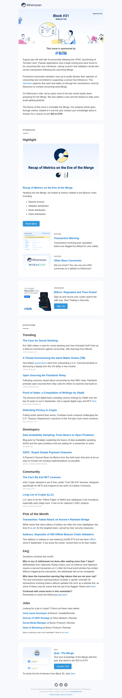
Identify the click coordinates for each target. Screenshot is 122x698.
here (94, 401)
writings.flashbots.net (31, 387)
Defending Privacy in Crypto (40, 410)
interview (27, 83)
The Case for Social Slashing (40, 340)
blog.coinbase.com (30, 422)
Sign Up (61, 306)
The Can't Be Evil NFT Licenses (42, 477)
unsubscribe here (76, 691)
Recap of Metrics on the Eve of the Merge (48, 187)
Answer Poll (63, 666)
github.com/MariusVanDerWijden (35, 464)
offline (93, 539)
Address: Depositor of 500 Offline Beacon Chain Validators (58, 534)
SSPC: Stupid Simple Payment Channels (47, 452)
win (34, 528)
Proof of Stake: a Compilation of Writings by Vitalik (53, 392)
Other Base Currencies (68, 260)
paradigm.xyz (28, 446)
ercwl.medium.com (30, 352)
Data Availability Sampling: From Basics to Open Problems (58, 435)
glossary (62, 595)
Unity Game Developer (35, 613)
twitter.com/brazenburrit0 (32, 506)
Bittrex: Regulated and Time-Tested (75, 292)
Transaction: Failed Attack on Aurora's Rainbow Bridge (56, 519)
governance (41, 363)
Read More (31, 224)
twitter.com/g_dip (29, 369)
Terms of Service (66, 694)
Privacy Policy (54, 694)
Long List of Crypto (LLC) (38, 494)
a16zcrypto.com (29, 489)
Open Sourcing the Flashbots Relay (44, 375)
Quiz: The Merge (64, 653)
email (66, 633)
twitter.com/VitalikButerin (32, 404)
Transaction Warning (66, 238)
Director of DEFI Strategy (36, 618)
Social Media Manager (34, 623)
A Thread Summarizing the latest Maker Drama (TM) (54, 358)
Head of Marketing (33, 627)
